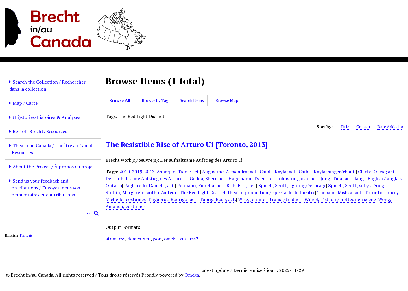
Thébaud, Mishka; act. (340, 192)
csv (122, 238)
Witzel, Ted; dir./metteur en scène (340, 199)
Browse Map (226, 100)
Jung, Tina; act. (336, 178)
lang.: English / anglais (378, 178)
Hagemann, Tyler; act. (251, 178)
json (157, 238)
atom (111, 238)
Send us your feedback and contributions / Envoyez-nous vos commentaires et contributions (44, 188)
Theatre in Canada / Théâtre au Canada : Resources (52, 149)
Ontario (114, 185)
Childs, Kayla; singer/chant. (327, 171)
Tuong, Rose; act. (218, 199)
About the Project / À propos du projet (53, 166)
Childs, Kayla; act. (278, 171)
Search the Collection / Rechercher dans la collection (47, 85)
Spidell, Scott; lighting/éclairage (292, 185)
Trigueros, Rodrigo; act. (172, 199)
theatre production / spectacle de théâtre (271, 192)
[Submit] (96, 213)
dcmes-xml (139, 238)
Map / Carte (25, 103)
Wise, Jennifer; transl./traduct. (270, 199)
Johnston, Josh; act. (297, 178)
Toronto (373, 192)
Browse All (119, 100)
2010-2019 (130, 171)
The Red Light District (203, 192)
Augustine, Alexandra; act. (230, 171)
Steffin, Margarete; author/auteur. (142, 192)
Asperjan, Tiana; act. (178, 171)
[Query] (53, 213)
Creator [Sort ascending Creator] (363, 126)
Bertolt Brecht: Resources (40, 131)
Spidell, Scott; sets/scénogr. (357, 185)
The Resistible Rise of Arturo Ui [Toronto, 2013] (187, 144)
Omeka (191, 275)
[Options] (87, 213)
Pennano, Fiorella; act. (200, 185)
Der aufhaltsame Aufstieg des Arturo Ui (147, 178)
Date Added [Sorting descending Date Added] (390, 127)
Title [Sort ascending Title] (345, 126)
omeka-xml (175, 238)
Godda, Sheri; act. (208, 178)
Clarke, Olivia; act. (377, 171)
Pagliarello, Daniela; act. (149, 185)
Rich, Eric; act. (241, 185)
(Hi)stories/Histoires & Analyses (46, 117)
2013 (149, 171)
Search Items (192, 100)
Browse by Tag (155, 100)
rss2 (194, 238)
